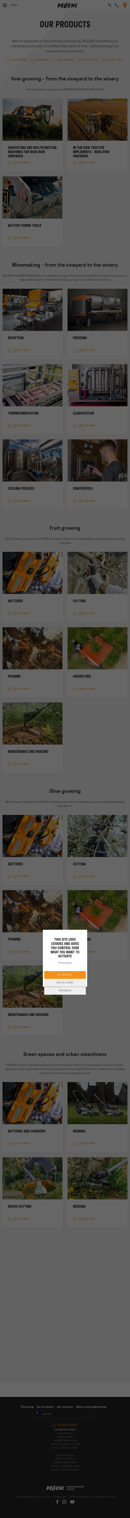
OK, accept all (65, 975)
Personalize (65, 990)
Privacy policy (65, 963)
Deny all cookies (65, 983)
